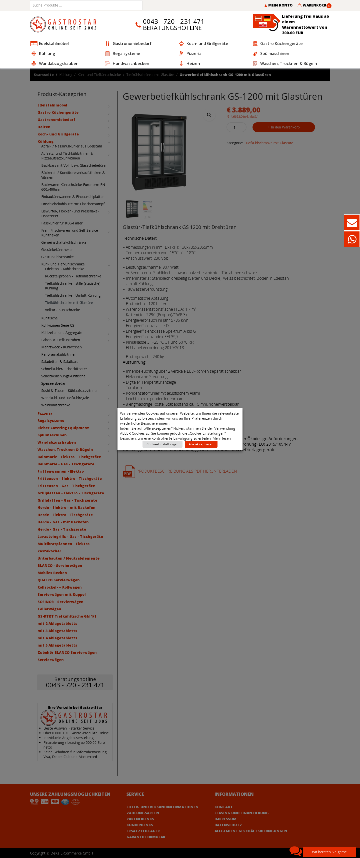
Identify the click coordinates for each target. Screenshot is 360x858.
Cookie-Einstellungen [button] (162, 444)
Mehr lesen (221, 437)
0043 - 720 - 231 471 (173, 21)
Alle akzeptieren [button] (201, 444)
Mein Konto (278, 5)
